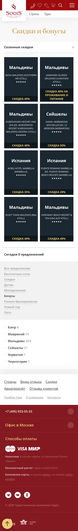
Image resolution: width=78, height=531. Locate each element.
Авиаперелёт (14, 388)
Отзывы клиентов (43, 388)
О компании (34, 397)
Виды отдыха (31, 381)
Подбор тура (13, 397)
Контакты (54, 397)
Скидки (51, 381)
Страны (10, 381)
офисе (46, 474)
